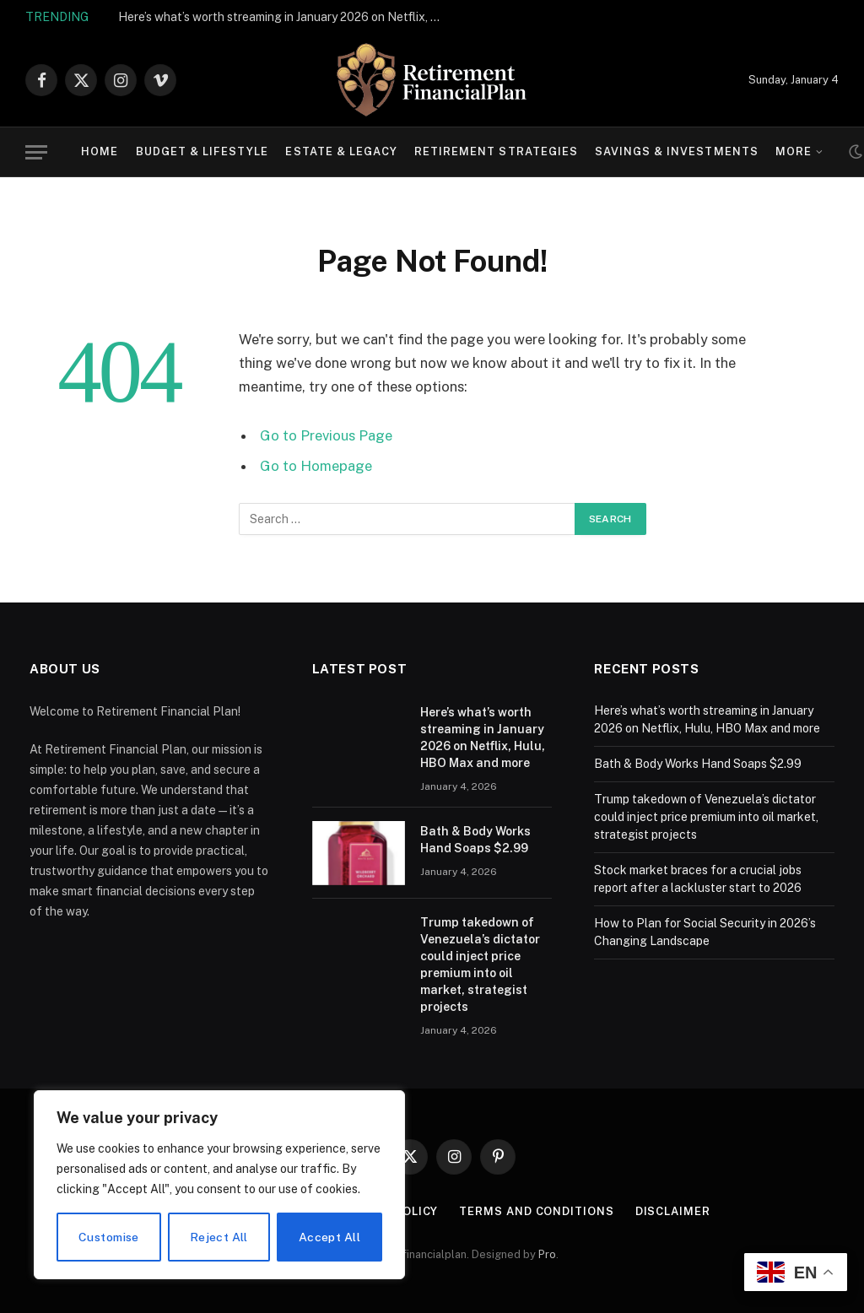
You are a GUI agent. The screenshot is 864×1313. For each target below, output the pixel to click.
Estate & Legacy (341, 151)
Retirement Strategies (496, 151)
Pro (547, 1254)
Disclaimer (672, 1211)
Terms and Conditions (536, 1211)
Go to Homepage (316, 465)
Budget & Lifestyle (202, 151)
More (793, 151)
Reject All (219, 1237)
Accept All (329, 1237)
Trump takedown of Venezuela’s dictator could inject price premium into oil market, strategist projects (480, 964)
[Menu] (36, 152)
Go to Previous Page (326, 435)
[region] (219, 1184)
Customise (108, 1237)
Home (99, 151)
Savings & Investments (677, 151)
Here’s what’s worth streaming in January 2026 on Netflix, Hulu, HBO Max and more (287, 17)
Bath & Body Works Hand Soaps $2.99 (475, 839)
